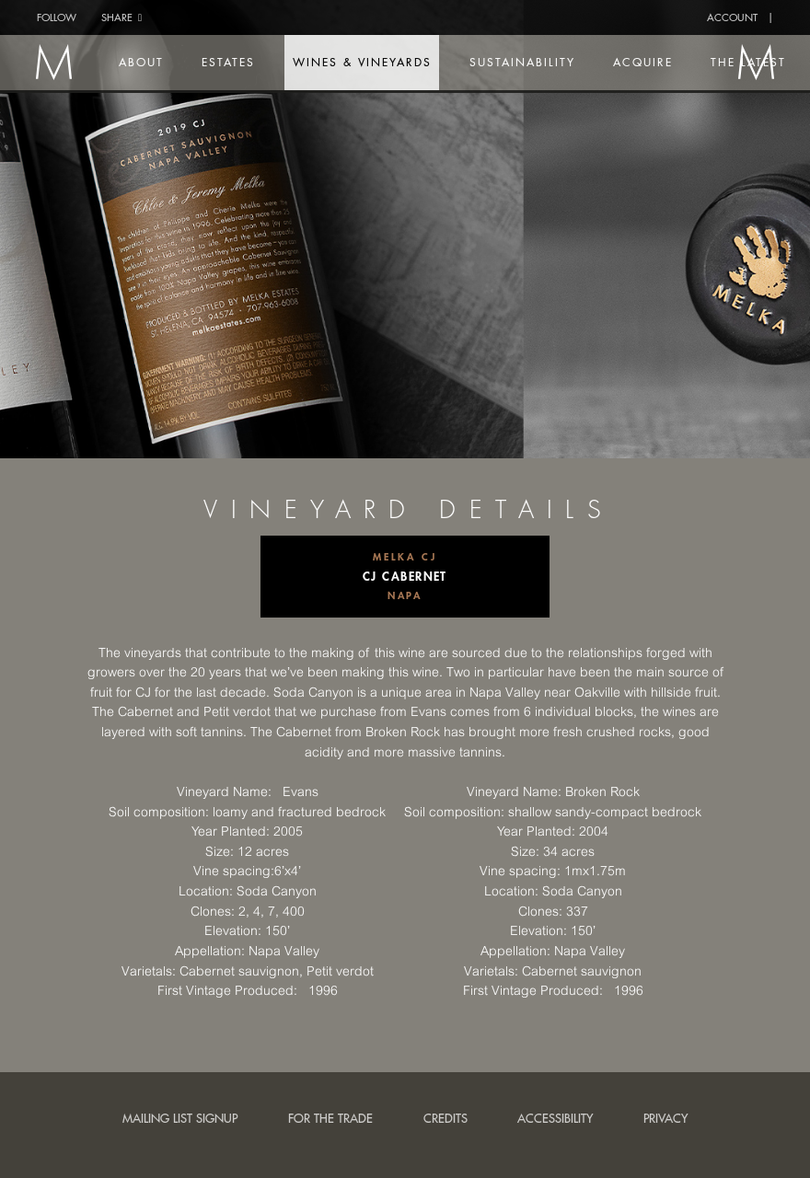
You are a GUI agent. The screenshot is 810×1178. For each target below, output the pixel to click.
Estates (245, 62)
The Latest (760, 62)
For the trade (330, 1118)
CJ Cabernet (405, 575)
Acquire (656, 62)
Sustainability (536, 62)
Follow (56, 17)
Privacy (665, 1118)
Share (121, 17)
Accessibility (555, 1118)
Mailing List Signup (179, 1118)
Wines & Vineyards (376, 62)
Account (732, 17)
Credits (445, 1118)
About (158, 62)
